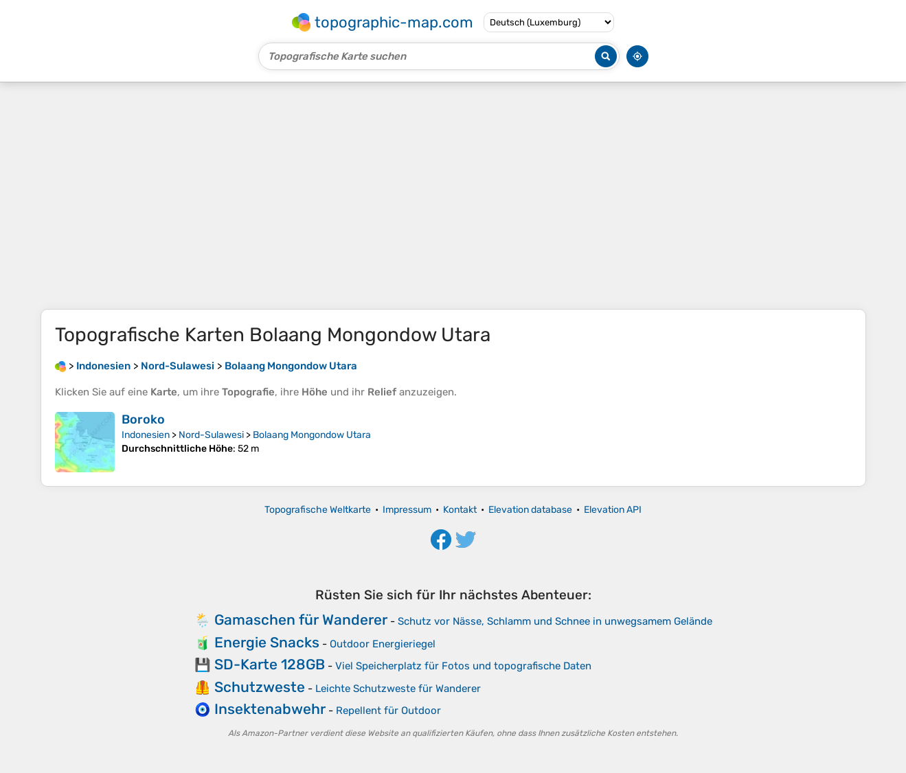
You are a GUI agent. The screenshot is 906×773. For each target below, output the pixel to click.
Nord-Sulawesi (211, 435)
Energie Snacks (266, 642)
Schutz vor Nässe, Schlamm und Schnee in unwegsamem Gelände (555, 621)
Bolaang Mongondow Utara (312, 435)
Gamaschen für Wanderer (300, 619)
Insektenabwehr (270, 708)
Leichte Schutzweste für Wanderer (398, 688)
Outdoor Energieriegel (382, 644)
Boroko (143, 419)
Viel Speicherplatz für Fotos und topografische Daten (463, 666)
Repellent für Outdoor (388, 710)
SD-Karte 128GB (269, 664)
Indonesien (146, 435)
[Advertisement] (453, 196)
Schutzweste (259, 686)
